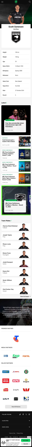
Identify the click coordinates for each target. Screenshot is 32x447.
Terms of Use (12, 433)
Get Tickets (25, 440)
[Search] (30, 2)
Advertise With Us (23, 437)
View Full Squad (25, 296)
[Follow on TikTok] (20, 414)
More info (26, 444)
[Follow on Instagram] (29, 414)
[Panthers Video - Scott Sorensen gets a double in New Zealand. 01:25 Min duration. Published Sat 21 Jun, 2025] (16, 142)
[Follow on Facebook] (23, 414)
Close (29, 437)
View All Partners (16, 407)
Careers (6, 437)
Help (10, 437)
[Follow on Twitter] (26, 414)
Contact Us (15, 437)
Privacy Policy (20, 433)
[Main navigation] (2, 2)
